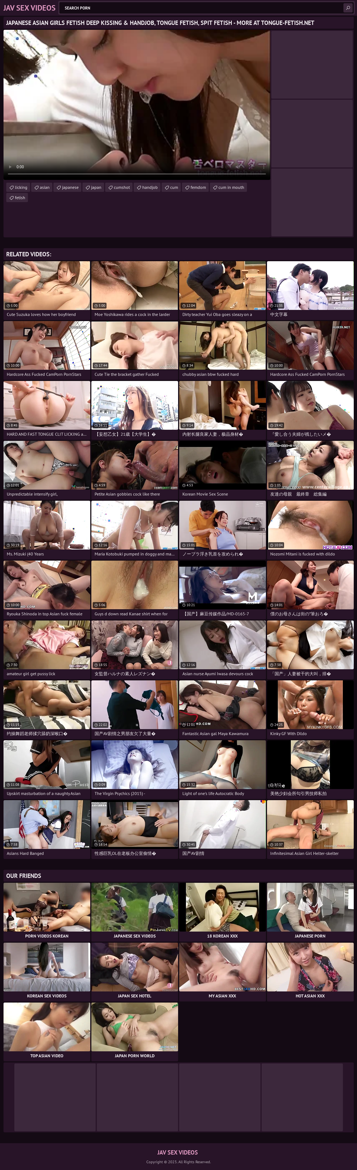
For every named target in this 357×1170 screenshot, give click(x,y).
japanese (70, 187)
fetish (20, 197)
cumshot (122, 187)
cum (174, 187)
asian (45, 187)
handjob (150, 187)
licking (21, 187)
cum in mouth (231, 187)
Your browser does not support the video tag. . (137, 105)
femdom (198, 187)
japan (96, 187)
